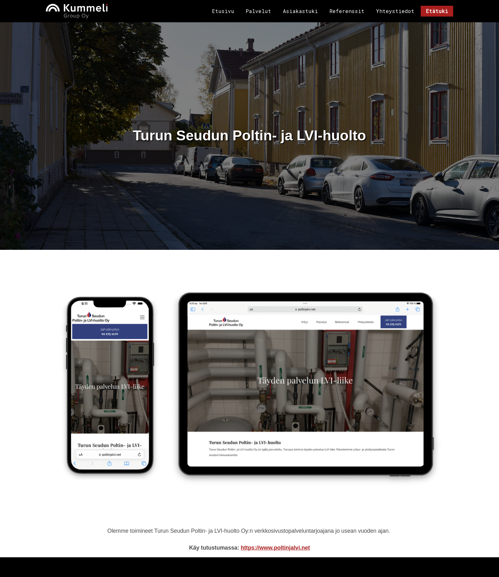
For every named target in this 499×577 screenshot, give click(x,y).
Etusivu (223, 11)
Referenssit (346, 11)
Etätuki (437, 11)
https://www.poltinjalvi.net (275, 547)
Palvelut (258, 11)
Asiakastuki (300, 11)
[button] (249, 386)
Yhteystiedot (395, 11)
